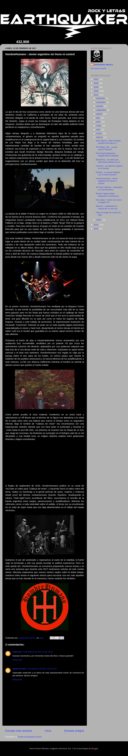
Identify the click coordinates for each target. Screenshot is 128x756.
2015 (96, 229)
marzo (99, 133)
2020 (96, 83)
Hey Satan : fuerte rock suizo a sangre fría (109, 201)
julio (98, 118)
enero (99, 220)
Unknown (17, 652)
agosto (99, 114)
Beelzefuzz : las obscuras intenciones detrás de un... (109, 161)
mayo (99, 125)
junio (98, 122)
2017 (96, 95)
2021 (96, 79)
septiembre (101, 110)
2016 (96, 225)
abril (98, 129)
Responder (17, 660)
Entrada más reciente (18, 730)
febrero (99, 137)
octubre (100, 106)
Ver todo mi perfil (98, 68)
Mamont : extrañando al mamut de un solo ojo (106, 207)
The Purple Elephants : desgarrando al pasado (107, 154)
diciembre (101, 98)
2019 (96, 87)
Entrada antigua (74, 730)
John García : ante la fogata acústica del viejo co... (108, 142)
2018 (96, 91)
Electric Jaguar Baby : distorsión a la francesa (107, 194)
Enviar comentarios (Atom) (30, 737)
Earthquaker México (103, 64)
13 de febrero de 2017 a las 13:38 (37, 652)
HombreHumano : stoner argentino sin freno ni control (107, 180)
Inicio (48, 730)
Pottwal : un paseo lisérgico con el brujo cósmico (108, 173)
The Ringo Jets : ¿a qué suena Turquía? (106, 148)
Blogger (94, 748)
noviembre (101, 102)
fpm (69, 748)
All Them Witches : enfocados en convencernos (109, 188)
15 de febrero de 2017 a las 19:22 (41, 669)
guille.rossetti (19, 669)
